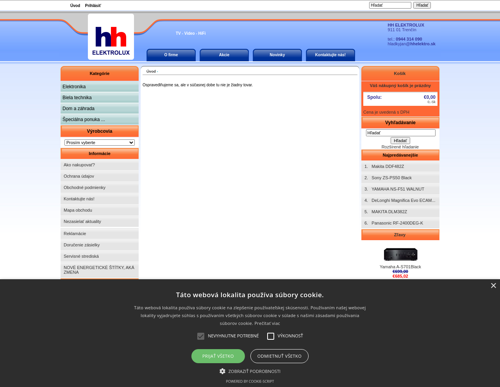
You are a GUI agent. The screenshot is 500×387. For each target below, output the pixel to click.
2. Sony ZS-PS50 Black (388, 177)
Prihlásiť (93, 6)
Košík (400, 73)
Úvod (75, 6)
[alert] (250, 333)
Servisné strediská (81, 256)
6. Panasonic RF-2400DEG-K (393, 223)
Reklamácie (75, 233)
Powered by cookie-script (250, 381)
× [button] (493, 286)
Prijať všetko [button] (218, 356)
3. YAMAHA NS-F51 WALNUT (394, 189)
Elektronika (74, 86)
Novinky (277, 55)
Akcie (224, 55)
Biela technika (77, 97)
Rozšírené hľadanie (400, 146)
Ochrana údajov (79, 176)
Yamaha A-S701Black (400, 264)
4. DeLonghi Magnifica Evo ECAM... (400, 200)
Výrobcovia (99, 131)
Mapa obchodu (78, 210)
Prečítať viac (267, 323)
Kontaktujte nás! (330, 55)
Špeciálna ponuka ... (83, 119)
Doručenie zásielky (82, 245)
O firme (171, 55)
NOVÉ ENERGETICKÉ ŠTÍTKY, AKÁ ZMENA (99, 270)
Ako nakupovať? (79, 164)
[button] (250, 370)
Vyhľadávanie (400, 122)
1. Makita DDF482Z (384, 166)
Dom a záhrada (78, 108)
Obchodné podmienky (84, 187)
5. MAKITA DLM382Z (385, 211)
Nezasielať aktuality (82, 221)
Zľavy (400, 234)
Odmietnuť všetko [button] (279, 356)
